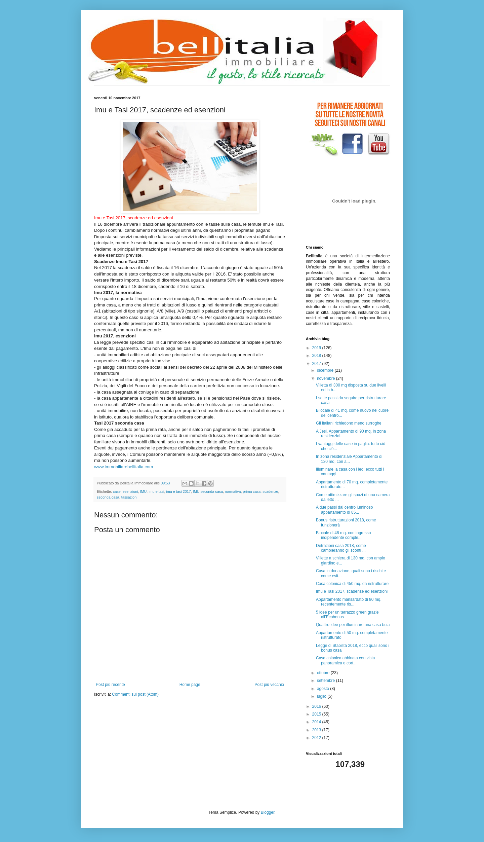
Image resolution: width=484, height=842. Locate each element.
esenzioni (130, 491)
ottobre (324, 672)
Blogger (268, 812)
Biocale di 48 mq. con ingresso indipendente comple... (343, 535)
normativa (233, 491)
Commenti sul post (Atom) (135, 694)
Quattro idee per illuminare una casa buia (353, 624)
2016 (317, 706)
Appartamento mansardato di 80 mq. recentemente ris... (348, 602)
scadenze (270, 491)
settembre (326, 680)
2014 (317, 722)
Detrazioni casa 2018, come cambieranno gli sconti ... (341, 548)
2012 (317, 737)
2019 (317, 347)
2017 (317, 363)
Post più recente (110, 684)
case (117, 491)
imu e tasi (156, 491)
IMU (143, 491)
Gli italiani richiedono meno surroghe (348, 423)
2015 (317, 714)
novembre (326, 378)
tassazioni (129, 497)
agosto (323, 688)
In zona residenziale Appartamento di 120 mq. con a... (349, 459)
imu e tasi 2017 (178, 491)
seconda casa (108, 497)
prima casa (252, 491)
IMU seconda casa (208, 491)
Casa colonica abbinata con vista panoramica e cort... (345, 660)
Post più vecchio (269, 684)
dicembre (326, 370)
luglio (322, 696)
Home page (189, 684)
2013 (317, 730)
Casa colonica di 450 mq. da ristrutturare (352, 583)
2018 (317, 355)
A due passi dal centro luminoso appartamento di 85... (344, 509)
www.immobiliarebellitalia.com (123, 466)
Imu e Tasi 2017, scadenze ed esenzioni (352, 591)
